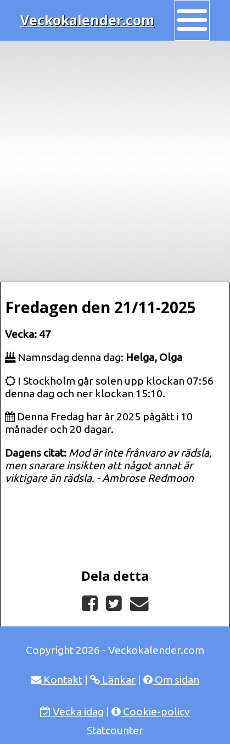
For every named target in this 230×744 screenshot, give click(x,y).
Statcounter (115, 730)
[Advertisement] (115, 161)
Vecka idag (72, 712)
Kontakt (56, 680)
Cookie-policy (150, 712)
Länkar (113, 680)
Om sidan (171, 680)
